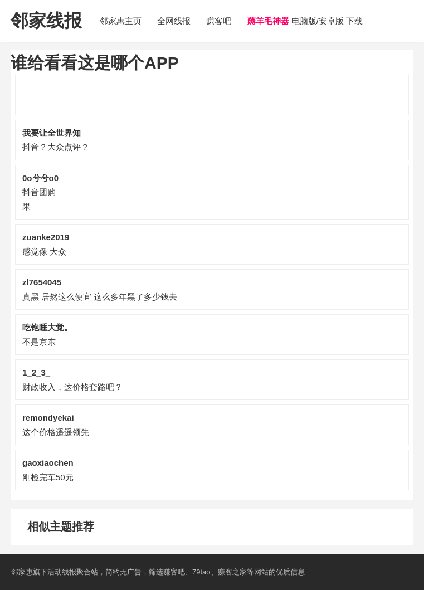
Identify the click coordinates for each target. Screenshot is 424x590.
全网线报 (174, 21)
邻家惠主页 (121, 21)
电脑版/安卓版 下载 (305, 21)
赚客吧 (218, 21)
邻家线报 (46, 21)
